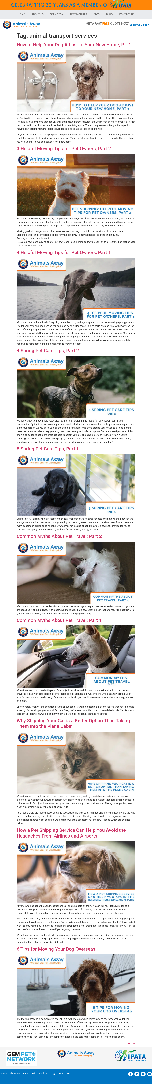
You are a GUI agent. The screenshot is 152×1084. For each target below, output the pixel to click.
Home (21, 14)
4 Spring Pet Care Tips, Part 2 (48, 350)
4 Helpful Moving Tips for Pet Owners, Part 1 (64, 252)
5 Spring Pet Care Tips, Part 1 (48, 449)
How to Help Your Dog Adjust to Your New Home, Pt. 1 (74, 44)
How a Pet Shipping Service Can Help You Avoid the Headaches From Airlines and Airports (71, 833)
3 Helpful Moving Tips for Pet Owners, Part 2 (64, 148)
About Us (37, 14)
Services (56, 14)
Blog (109, 14)
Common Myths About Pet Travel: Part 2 (59, 536)
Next (131, 1043)
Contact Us (126, 14)
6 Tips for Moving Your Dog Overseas (56, 949)
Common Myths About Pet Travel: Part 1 (59, 620)
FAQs (97, 14)
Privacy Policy (39, 1073)
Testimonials (78, 14)
